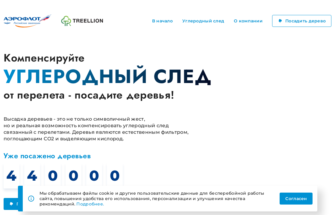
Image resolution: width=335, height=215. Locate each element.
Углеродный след (203, 21)
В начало (162, 21)
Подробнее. (90, 204)
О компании (248, 21)
